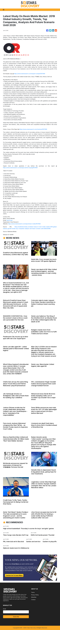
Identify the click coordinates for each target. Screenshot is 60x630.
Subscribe (16, 616)
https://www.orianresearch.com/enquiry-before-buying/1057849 (20, 167)
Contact (33, 599)
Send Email (9, 220)
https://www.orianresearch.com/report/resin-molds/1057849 (24, 224)
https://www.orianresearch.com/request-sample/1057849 (29, 73)
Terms (33, 592)
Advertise (33, 597)
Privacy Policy (35, 595)
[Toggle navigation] (3, 10)
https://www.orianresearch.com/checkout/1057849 (33, 129)
